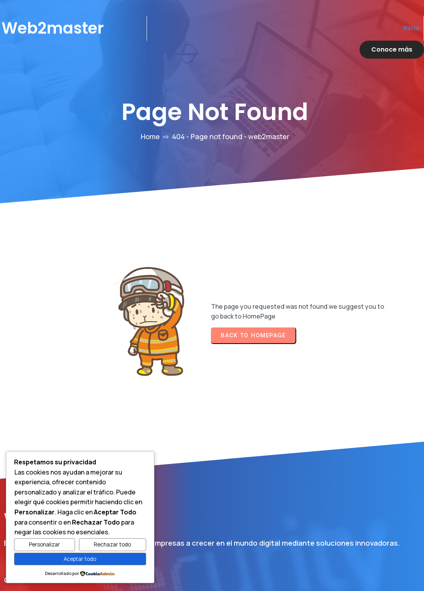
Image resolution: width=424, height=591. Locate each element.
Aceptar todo (80, 558)
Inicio (327, 27)
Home (150, 118)
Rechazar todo (112, 544)
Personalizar (44, 544)
